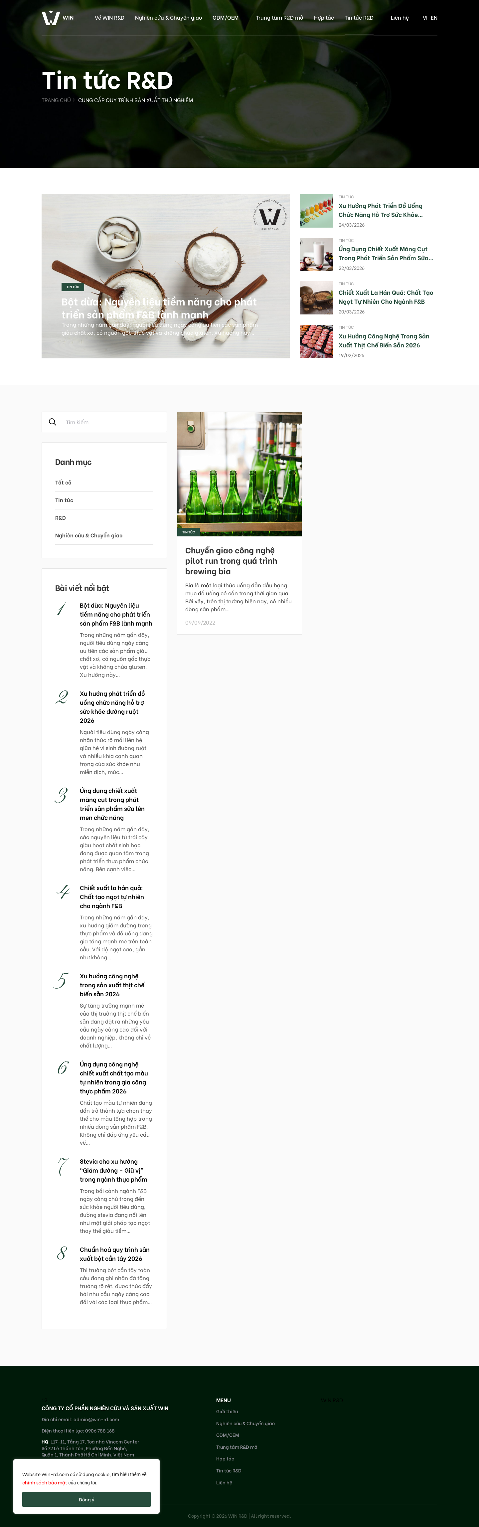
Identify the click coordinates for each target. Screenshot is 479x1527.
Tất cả (63, 482)
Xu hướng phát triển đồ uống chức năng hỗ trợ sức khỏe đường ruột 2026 (380, 214)
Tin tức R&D (359, 17)
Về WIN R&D (109, 17)
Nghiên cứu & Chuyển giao (168, 17)
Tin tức (73, 286)
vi (425, 17)
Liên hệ (400, 17)
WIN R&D (332, 1400)
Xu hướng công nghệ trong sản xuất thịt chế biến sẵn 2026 (384, 340)
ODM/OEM (226, 17)
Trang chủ (56, 99)
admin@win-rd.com (96, 1419)
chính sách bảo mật (44, 1482)
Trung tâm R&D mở (279, 17)
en (434, 17)
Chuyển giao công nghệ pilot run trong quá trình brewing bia (231, 560)
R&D (60, 517)
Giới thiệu (227, 1411)
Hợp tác (324, 17)
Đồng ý (86, 1499)
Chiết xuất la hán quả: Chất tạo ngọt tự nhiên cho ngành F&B (386, 296)
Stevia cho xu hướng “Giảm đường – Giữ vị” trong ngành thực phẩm (113, 1169)
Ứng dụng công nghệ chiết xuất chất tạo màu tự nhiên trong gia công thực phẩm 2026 (114, 1077)
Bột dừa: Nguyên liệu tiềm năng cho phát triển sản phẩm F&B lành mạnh (159, 307)
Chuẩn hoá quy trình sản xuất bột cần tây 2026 (115, 1253)
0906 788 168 (100, 1430)
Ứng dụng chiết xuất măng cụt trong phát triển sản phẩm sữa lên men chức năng (383, 257)
